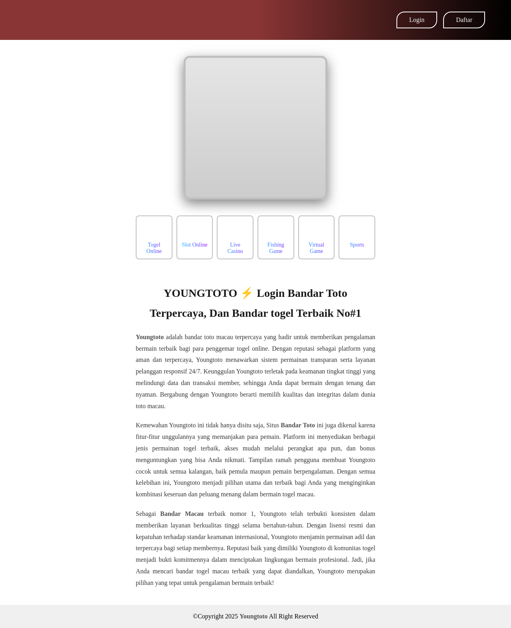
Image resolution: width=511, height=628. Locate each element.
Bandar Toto (298, 425)
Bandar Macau (182, 513)
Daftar (464, 19)
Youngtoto (150, 337)
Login (416, 19)
